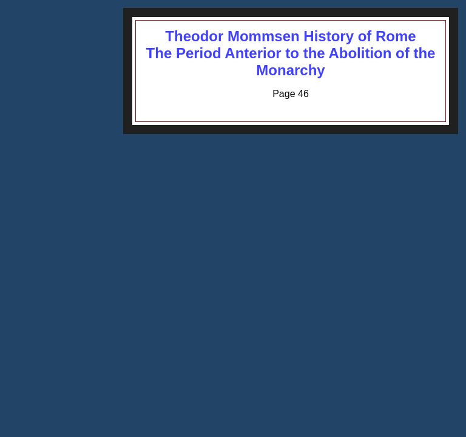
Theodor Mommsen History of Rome (290, 36)
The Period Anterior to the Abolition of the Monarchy (291, 61)
